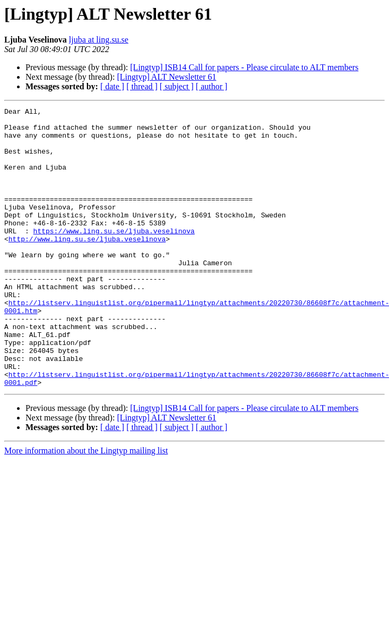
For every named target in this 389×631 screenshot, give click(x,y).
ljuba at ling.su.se (98, 39)
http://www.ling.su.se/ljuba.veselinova (87, 266)
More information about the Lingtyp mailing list (86, 506)
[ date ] (112, 86)
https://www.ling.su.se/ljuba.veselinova (114, 256)
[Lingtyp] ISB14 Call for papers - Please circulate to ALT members (244, 67)
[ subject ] (177, 86)
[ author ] (212, 86)
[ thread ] (142, 86)
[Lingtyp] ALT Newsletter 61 (166, 76)
